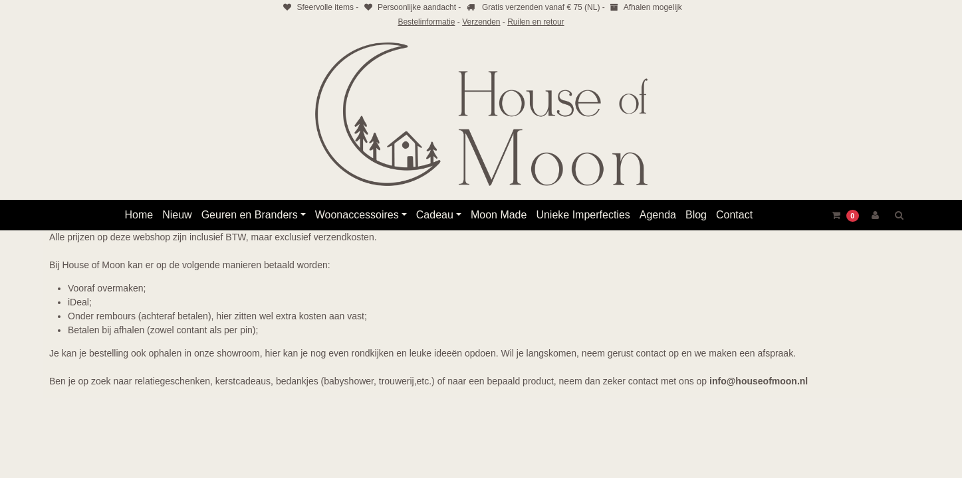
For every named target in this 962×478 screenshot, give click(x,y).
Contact (734, 214)
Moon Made (499, 214)
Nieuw (176, 214)
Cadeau (434, 214)
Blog (696, 214)
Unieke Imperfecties (583, 214)
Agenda (658, 214)
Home (139, 214)
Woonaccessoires (357, 214)
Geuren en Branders (249, 214)
